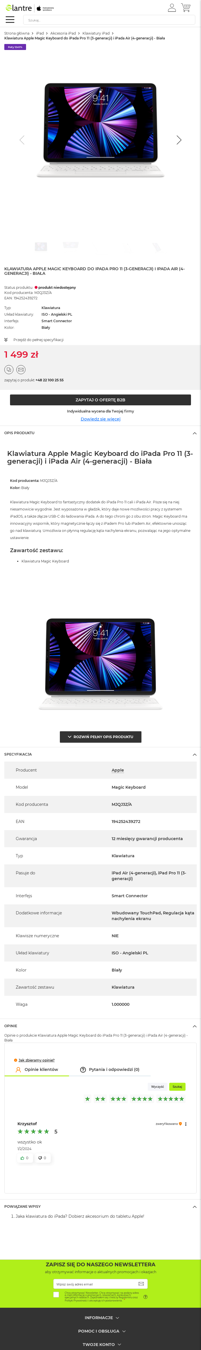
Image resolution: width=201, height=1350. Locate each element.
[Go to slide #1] (41, 248)
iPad (40, 33)
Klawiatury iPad (96, 33)
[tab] (100, 433)
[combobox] (109, 20)
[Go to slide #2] (70, 248)
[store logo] (30, 8)
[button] (172, 7)
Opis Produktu (19, 433)
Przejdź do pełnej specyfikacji (38, 340)
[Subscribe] (141, 1284)
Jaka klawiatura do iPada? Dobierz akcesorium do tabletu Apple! (80, 1216)
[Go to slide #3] (100, 248)
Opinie (10, 1026)
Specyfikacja (18, 754)
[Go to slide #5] (160, 248)
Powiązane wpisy (22, 1206)
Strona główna (16, 33)
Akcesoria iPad (63, 33)
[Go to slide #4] (130, 248)
